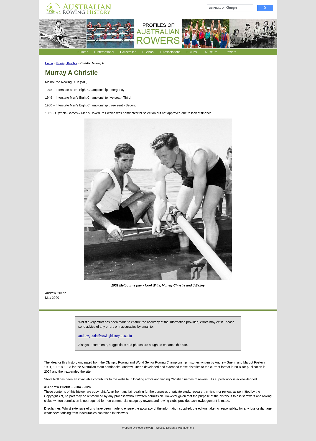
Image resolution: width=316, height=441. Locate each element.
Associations (172, 52)
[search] (228, 8)
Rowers (230, 52)
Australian (129, 52)
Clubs (193, 52)
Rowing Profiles (66, 63)
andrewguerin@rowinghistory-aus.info (105, 336)
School (149, 52)
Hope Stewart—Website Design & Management (165, 427)
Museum (211, 52)
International (105, 52)
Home (84, 52)
